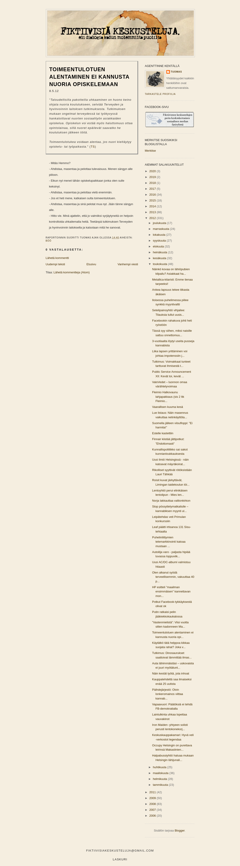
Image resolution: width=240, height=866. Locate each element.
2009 (153, 798)
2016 (153, 194)
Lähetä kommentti (57, 258)
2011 (153, 792)
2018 (153, 183)
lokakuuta (159, 234)
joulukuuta (160, 223)
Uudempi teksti (55, 264)
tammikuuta (161, 784)
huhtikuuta (160, 767)
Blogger (180, 830)
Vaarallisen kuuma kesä (167, 407)
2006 (153, 815)
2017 (153, 188)
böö (49, 241)
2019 (153, 177)
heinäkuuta (160, 252)
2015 (153, 200)
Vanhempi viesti (128, 264)
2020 (153, 171)
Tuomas (176, 72)
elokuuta (159, 246)
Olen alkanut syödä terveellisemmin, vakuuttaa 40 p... (173, 577)
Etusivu (91, 264)
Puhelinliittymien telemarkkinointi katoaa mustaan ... (168, 542)
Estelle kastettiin (162, 433)
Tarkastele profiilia (160, 94)
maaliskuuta (161, 773)
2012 (153, 218)
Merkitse (150, 150)
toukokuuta (160, 264)
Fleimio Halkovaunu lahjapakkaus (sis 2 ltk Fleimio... (168, 397)
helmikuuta (160, 779)
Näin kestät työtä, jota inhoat (170, 673)
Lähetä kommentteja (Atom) (71, 272)
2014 (153, 206)
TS (93, 146)
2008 (153, 804)
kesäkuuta (160, 258)
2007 (153, 809)
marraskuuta (161, 229)
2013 (153, 212)
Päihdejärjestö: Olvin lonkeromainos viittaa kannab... (167, 694)
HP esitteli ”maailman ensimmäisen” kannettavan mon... (171, 591)
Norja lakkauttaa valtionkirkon (171, 500)
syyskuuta (160, 240)
